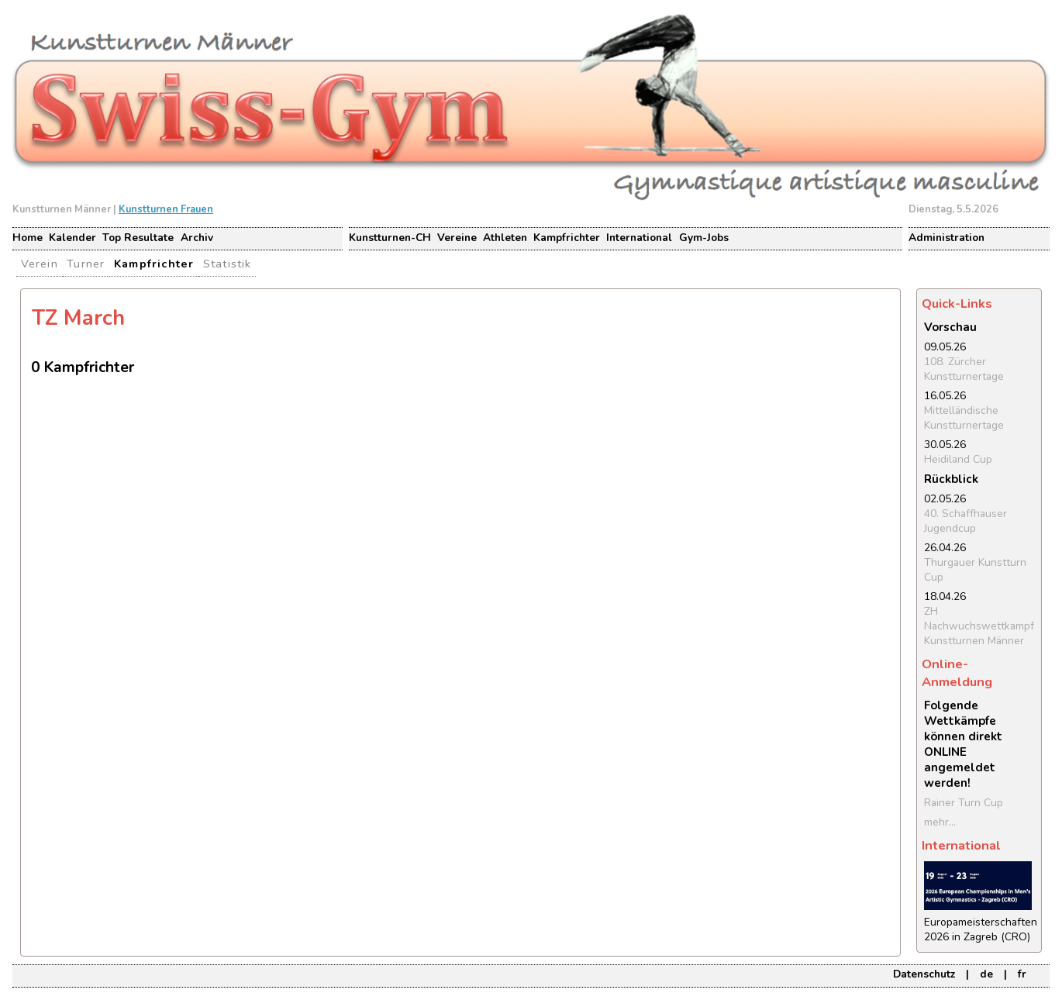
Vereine (457, 237)
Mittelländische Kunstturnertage (964, 418)
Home (27, 237)
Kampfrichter (566, 237)
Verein (39, 263)
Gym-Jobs (704, 237)
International (639, 237)
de (986, 974)
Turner (86, 263)
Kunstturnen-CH (390, 237)
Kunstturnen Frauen (166, 209)
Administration (946, 237)
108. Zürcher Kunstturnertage (964, 369)
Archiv (197, 237)
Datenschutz (924, 974)
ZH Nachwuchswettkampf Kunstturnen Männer (979, 626)
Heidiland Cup (958, 459)
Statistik (227, 263)
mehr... (940, 822)
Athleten (505, 237)
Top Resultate (138, 237)
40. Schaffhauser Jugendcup (965, 521)
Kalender (72, 237)
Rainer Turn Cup (963, 802)
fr (1022, 974)
